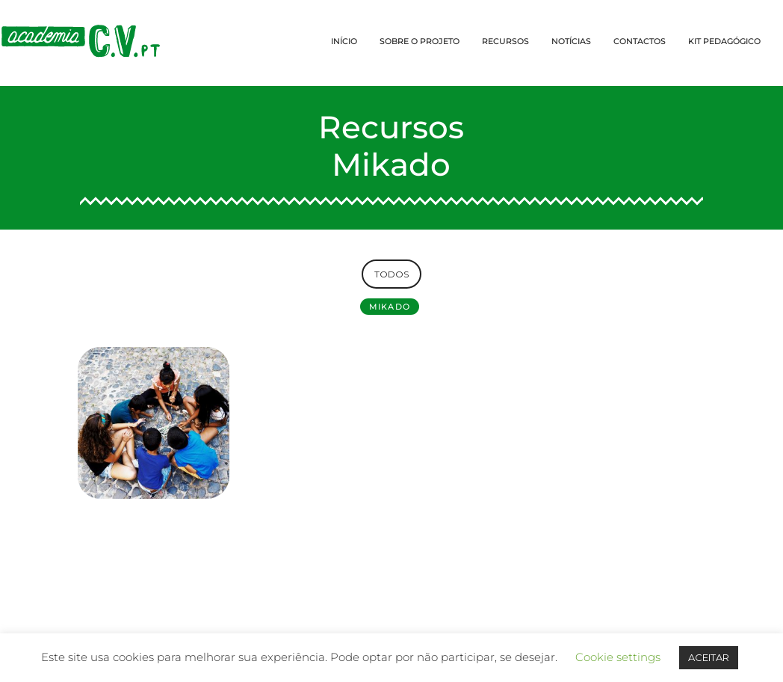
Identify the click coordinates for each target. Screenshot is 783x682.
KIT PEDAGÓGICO (724, 41)
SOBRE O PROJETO (419, 41)
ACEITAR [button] (708, 657)
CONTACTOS (639, 41)
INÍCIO (344, 41)
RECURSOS (505, 41)
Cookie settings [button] (617, 657)
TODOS (391, 274)
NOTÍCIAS (571, 41)
